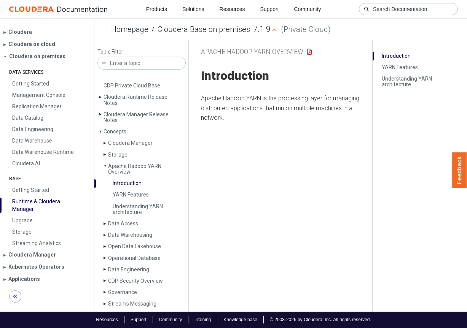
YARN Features (131, 195)
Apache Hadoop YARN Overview (134, 169)
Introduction (127, 183)
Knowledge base (240, 319)
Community (307, 9)
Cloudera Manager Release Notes (136, 117)
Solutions (193, 9)
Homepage (129, 29)
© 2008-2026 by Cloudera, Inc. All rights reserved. (320, 319)
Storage (118, 155)
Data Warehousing (130, 235)
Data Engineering (128, 269)
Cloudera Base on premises (204, 29)
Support (269, 9)
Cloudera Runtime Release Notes (135, 100)
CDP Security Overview (135, 281)
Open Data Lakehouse (134, 246)
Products (156, 9)
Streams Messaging (132, 304)
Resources (232, 9)
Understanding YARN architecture (138, 209)
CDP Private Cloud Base (132, 85)
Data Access (123, 223)
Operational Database (134, 258)
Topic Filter (110, 52)
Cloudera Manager (130, 143)
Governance (122, 292)
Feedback (459, 170)
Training (202, 319)
